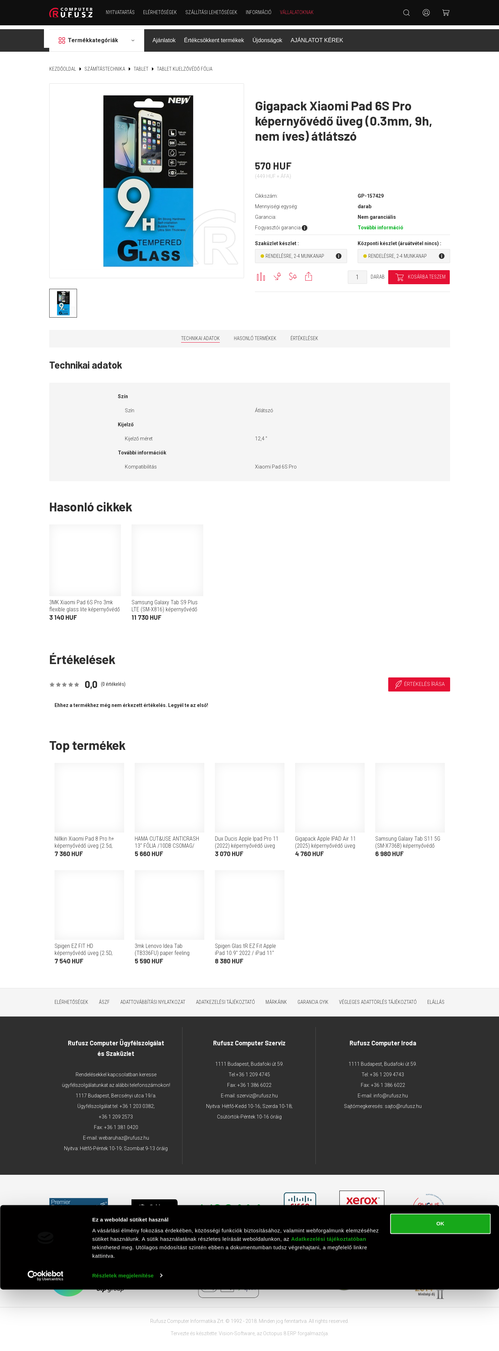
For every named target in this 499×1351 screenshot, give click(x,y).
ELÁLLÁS (435, 998)
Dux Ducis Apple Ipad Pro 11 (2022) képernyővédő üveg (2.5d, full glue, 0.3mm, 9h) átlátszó (247, 845)
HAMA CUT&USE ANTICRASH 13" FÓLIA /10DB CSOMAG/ (167, 838)
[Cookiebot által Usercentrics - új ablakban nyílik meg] (45, 1337)
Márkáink (276, 998)
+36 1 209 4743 (387, 1070)
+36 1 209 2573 (116, 1112)
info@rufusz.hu (390, 1091)
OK (440, 1285)
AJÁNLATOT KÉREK (317, 36)
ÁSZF (104, 998)
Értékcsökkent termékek (214, 36)
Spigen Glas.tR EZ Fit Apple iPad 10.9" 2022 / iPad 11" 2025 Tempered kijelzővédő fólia (245, 952)
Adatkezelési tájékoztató (225, 998)
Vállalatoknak (299, 12)
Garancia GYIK (313, 998)
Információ (261, 12)
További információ (380, 224)
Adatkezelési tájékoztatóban (328, 1301)
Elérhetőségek (162, 12)
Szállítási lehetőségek (214, 12)
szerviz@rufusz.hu (257, 1091)
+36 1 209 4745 (253, 1070)
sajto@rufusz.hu (403, 1102)
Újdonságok (267, 36)
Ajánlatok (164, 36)
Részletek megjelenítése (123, 1337)
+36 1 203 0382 (137, 1102)
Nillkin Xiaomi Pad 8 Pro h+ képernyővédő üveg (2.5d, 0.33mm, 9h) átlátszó (84, 841)
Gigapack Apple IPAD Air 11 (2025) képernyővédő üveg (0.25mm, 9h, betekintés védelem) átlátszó (325, 845)
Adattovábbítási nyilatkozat (152, 998)
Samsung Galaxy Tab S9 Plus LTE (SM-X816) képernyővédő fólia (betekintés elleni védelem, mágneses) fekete (167, 609)
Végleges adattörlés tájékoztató (378, 998)
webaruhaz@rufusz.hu (124, 1133)
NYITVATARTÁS (122, 12)
